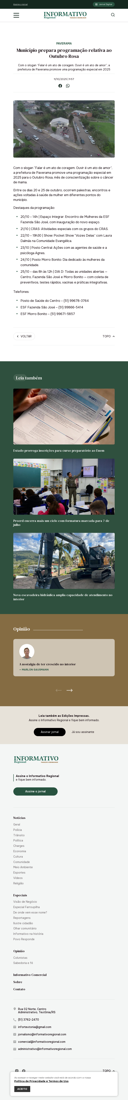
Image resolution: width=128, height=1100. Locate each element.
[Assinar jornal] (50, 732)
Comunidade (21, 862)
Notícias (19, 818)
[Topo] (109, 336)
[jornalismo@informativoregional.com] (64, 1034)
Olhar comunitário (25, 928)
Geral (16, 824)
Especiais (20, 895)
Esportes (19, 872)
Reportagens (22, 918)
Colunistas (20, 958)
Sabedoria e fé (23, 963)
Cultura (18, 856)
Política (18, 840)
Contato (19, 989)
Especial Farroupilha (26, 907)
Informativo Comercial (30, 975)
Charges (18, 846)
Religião (18, 883)
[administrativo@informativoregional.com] (64, 1049)
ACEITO (22, 1088)
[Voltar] (24, 336)
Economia (19, 851)
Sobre (17, 982)
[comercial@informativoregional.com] (64, 1042)
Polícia (17, 830)
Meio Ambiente (23, 867)
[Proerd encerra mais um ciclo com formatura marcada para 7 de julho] (64, 493)
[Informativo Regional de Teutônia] (65, 15)
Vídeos (18, 878)
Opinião (19, 951)
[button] (70, 690)
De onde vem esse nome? (30, 912)
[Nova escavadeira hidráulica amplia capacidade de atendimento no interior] (64, 567)
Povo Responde (24, 939)
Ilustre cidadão (23, 923)
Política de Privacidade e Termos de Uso (41, 1081)
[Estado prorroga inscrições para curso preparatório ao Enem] (64, 421)
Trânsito (19, 835)
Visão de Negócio (25, 902)
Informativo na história (28, 934)
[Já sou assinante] (83, 732)
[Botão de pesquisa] (113, 15)
